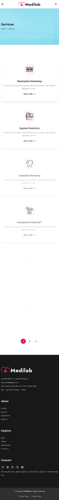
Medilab (27, 491)
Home (3, 29)
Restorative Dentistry (29, 81)
